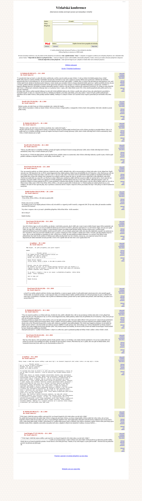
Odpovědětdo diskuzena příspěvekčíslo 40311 (121, 172)
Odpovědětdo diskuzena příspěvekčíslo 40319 (121, 434)
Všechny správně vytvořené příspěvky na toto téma (71, 476)
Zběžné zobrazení (71, 68)
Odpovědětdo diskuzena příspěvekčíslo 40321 (121, 323)
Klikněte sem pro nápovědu (71, 489)
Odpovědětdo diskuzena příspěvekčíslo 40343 (121, 455)
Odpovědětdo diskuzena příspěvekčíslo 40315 (121, 197)
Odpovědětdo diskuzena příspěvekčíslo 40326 (121, 249)
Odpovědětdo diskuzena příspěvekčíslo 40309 (121, 129)
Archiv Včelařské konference (71, 72)
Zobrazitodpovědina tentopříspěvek (122, 86)
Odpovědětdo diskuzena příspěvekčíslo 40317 (121, 227)
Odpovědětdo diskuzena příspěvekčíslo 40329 (121, 301)
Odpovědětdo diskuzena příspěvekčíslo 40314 (121, 370)
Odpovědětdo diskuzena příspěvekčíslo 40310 (121, 150)
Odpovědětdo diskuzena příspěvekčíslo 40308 (121, 107)
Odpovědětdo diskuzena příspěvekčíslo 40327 (121, 348)
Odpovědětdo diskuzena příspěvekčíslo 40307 (121, 79)
